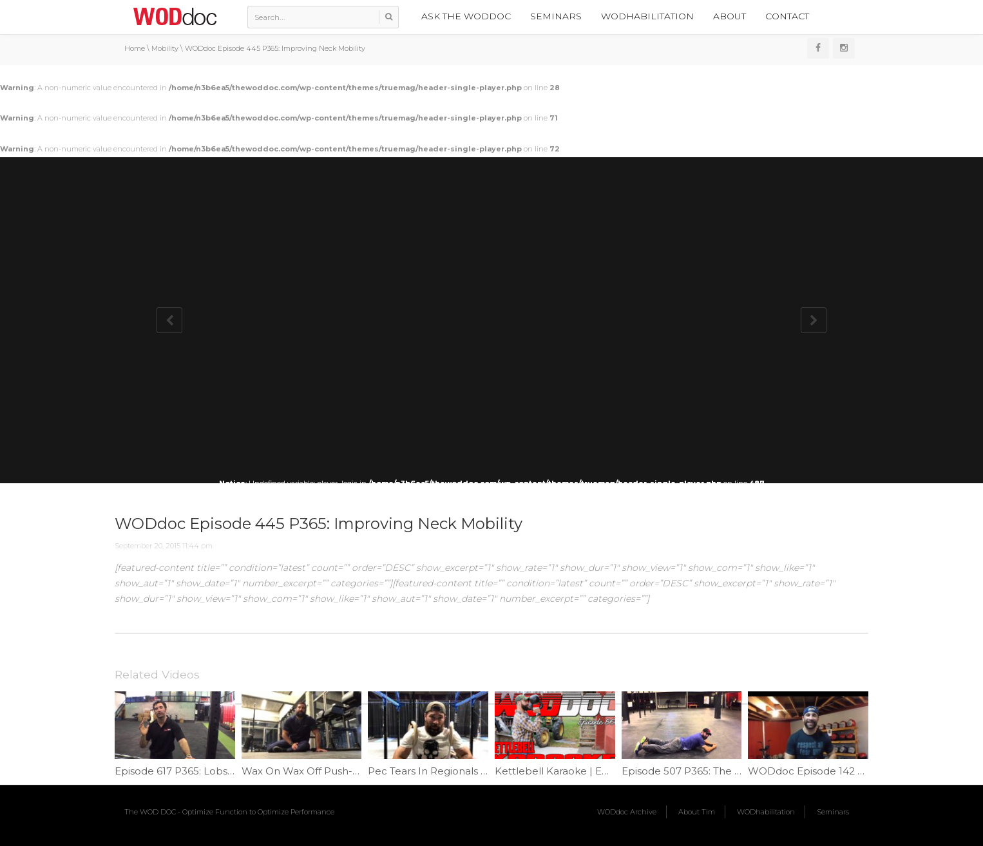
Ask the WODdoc (466, 16)
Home (134, 48)
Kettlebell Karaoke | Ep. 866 (563, 771)
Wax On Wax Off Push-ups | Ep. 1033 (330, 771)
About (729, 16)
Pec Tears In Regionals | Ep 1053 (446, 771)
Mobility (164, 48)
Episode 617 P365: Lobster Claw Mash (206, 771)
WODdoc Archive (626, 811)
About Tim (696, 811)
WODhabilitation (647, 16)
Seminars (556, 16)
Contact (787, 16)
